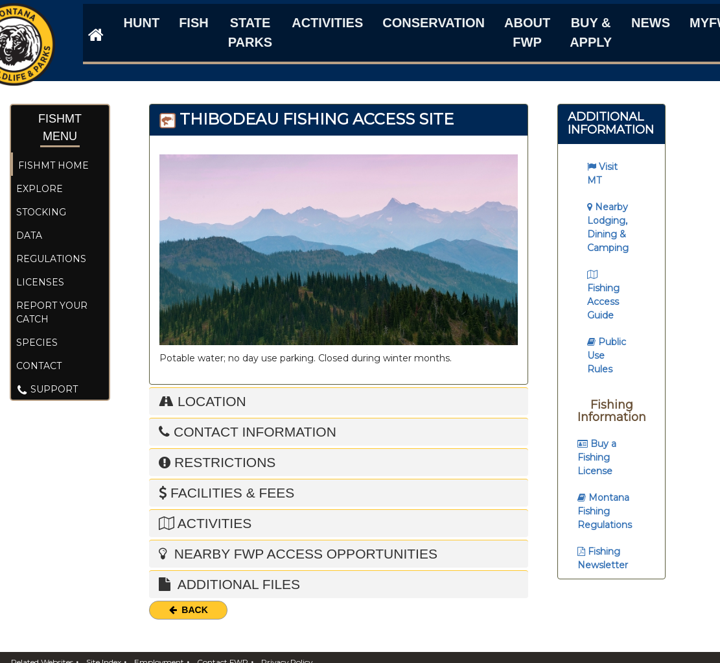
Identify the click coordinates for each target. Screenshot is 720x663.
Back (188, 610)
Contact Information (247, 431)
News (650, 23)
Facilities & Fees (226, 492)
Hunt (142, 23)
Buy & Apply (591, 32)
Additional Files (229, 584)
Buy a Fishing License (596, 457)
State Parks (250, 32)
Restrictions (217, 462)
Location (202, 401)
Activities (327, 23)
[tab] (338, 432)
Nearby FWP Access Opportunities (298, 553)
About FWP (527, 32)
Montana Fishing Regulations (604, 511)
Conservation (433, 23)
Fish (194, 23)
